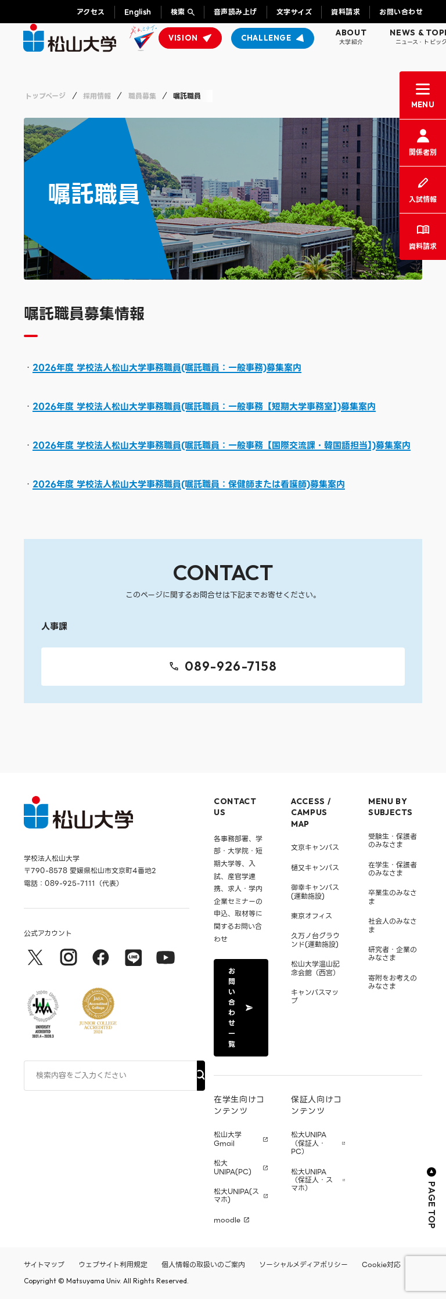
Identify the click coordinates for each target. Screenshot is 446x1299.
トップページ (45, 96)
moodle (227, 1220)
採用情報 (97, 96)
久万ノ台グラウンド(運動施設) (315, 939)
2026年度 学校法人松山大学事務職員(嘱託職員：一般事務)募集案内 (167, 368)
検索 (178, 11)
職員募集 (142, 96)
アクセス (91, 11)
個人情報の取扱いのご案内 (203, 1264)
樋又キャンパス (315, 867)
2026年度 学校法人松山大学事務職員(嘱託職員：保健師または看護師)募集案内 (189, 484)
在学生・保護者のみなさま (392, 868)
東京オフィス (311, 915)
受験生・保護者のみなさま (392, 840)
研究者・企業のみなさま (392, 953)
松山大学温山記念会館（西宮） (315, 968)
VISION (183, 37)
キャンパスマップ (315, 996)
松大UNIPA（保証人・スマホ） (312, 1180)
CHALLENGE (266, 37)
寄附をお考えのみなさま (392, 982)
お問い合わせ (401, 11)
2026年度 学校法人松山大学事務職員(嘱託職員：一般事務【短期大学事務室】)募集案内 (204, 407)
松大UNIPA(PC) (232, 1167)
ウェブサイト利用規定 (113, 1264)
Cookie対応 (381, 1264)
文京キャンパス (315, 847)
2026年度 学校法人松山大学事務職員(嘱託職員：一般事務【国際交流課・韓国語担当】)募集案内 (222, 446)
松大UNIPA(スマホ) (236, 1196)
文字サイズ (294, 11)
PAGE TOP (431, 1198)
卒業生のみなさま (392, 896)
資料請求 (345, 11)
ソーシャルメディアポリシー (303, 1264)
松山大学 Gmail (228, 1139)
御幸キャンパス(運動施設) (315, 891)
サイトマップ (44, 1264)
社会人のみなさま (392, 925)
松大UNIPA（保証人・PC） (308, 1143)
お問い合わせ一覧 (239, 1007)
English (138, 11)
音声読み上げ (235, 11)
